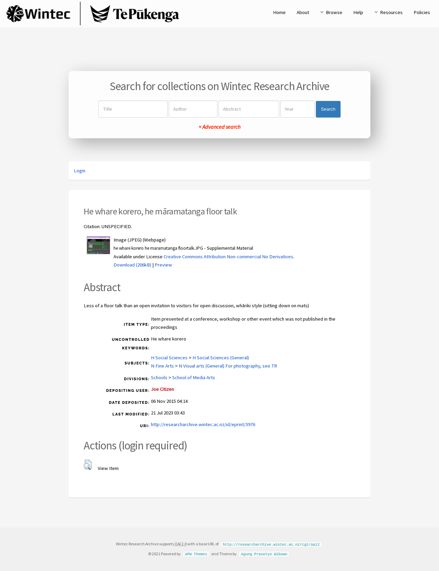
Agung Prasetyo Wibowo (264, 553)
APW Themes (196, 553)
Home (279, 12)
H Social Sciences (169, 358)
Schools (159, 377)
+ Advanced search (219, 127)
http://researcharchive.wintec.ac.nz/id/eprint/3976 (203, 424)
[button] (88, 465)
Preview (163, 265)
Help (358, 12)
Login (79, 170)
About (303, 12)
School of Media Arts (193, 377)
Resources (391, 12)
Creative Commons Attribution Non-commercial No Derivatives (228, 256)
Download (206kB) (132, 265)
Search (328, 109)
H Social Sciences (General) (220, 358)
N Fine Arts (162, 366)
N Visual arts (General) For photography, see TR (228, 366)
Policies (422, 12)
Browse (334, 12)
